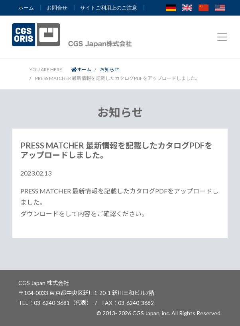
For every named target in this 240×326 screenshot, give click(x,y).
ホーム (81, 69)
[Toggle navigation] (222, 37)
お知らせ (109, 69)
